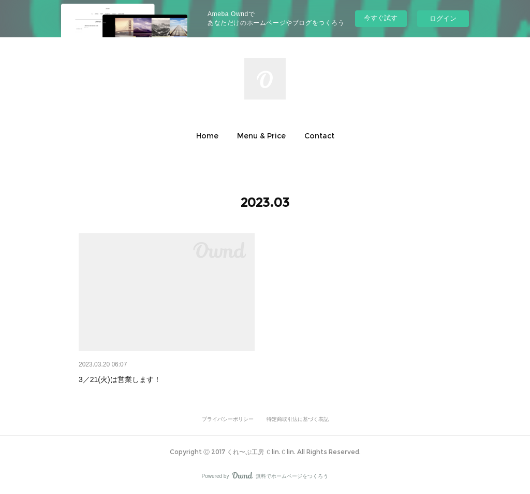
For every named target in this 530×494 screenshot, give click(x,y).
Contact (319, 135)
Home (207, 135)
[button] (207, 135)
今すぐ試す (381, 18)
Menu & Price (261, 135)
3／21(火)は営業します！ (120, 379)
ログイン (443, 18)
